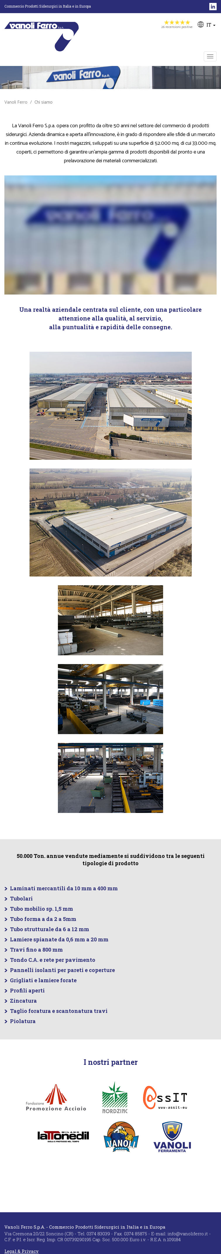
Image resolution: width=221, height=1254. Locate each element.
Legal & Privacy (21, 1251)
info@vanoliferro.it (188, 1233)
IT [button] (206, 24)
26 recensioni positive (177, 25)
